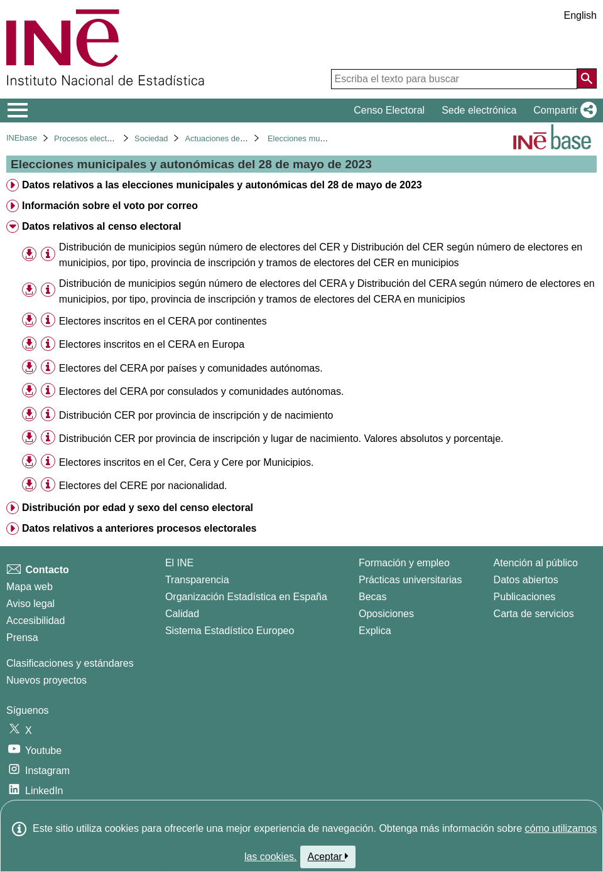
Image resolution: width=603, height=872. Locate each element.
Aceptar (328, 856)
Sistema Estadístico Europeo (229, 630)
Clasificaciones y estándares (70, 663)
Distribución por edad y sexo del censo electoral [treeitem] (137, 507)
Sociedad (151, 138)
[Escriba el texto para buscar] (454, 79)
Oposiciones (386, 613)
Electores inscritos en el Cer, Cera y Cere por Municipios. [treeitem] (186, 462)
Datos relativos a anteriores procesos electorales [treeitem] (139, 528)
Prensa (22, 637)
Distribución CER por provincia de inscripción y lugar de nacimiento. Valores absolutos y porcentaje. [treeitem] (281, 438)
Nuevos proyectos (46, 680)
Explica (375, 630)
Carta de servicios (534, 613)
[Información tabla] (48, 254)
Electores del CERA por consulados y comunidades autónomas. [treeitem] (201, 391)
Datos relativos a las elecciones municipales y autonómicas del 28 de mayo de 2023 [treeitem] (222, 185)
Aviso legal (30, 603)
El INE (179, 562)
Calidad (182, 613)
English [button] (580, 15)
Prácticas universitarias (410, 579)
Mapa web (29, 586)
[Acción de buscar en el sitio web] (587, 78)
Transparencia (197, 579)
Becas (372, 596)
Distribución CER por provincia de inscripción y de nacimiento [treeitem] (196, 415)
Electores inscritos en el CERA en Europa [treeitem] (151, 344)
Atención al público (536, 562)
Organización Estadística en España (246, 596)
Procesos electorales (91, 138)
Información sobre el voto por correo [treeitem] (110, 205)
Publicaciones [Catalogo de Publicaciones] (525, 596)
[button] (562, 110)
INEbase (21, 138)
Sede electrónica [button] (479, 110)
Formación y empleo (404, 562)
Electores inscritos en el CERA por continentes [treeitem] (163, 321)
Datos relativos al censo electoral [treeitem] (101, 226)
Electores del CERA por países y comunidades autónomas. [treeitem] (191, 368)
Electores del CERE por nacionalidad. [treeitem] (143, 485)
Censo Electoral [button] (389, 110)
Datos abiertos (526, 579)
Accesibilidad (35, 620)
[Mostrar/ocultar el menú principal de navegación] (18, 110)
